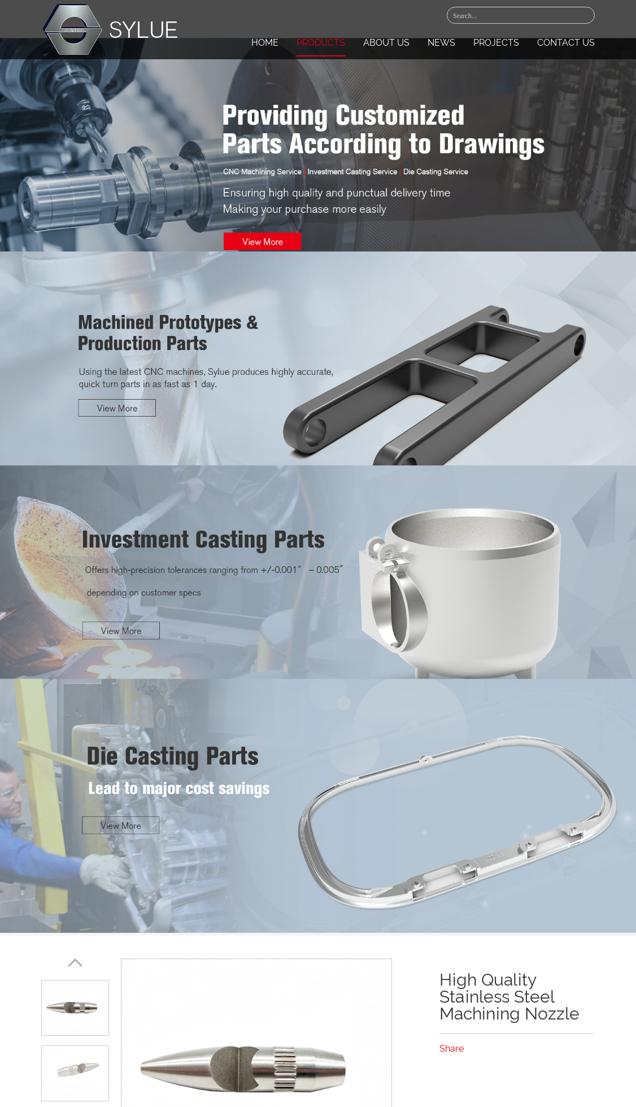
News (441, 42)
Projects (496, 42)
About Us (386, 42)
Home (264, 42)
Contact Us (566, 42)
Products (321, 42)
